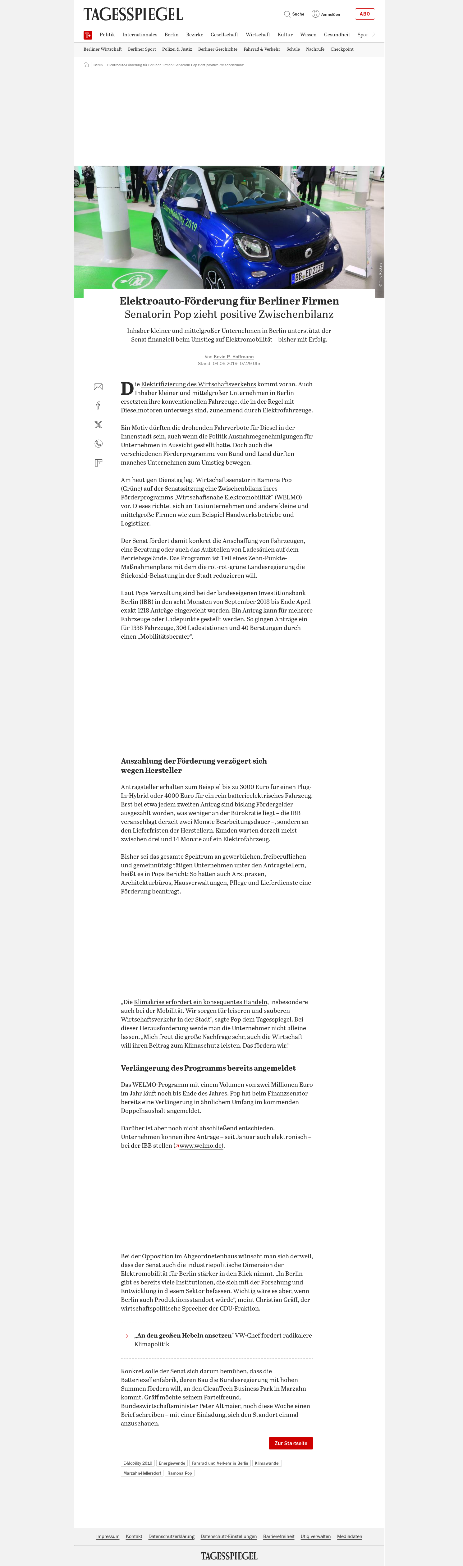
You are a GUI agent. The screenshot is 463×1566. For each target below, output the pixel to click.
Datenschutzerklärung (172, 1536)
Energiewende (172, 1463)
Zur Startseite (291, 1443)
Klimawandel (267, 1463)
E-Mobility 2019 (137, 1463)
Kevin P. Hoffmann (234, 356)
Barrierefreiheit (279, 1536)
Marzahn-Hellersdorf (142, 1473)
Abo (365, 13)
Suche (294, 14)
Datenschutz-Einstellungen (229, 1536)
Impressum (108, 1536)
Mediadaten (349, 1536)
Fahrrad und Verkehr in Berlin (220, 1463)
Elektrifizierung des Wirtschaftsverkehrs (198, 384)
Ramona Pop (179, 1473)
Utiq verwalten (316, 1536)
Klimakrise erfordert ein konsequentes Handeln (200, 1002)
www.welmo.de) (201, 1146)
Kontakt (134, 1536)
